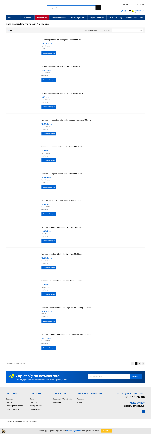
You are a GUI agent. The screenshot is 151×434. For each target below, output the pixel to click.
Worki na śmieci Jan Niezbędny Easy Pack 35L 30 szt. (61, 254)
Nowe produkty (35, 406)
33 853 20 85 (135, 397)
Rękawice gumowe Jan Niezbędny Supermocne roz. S (62, 93)
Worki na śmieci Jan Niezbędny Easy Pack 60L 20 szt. (61, 281)
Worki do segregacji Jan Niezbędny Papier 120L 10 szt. (61, 147)
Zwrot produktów (12, 409)
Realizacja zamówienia (14, 406)
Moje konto (57, 402)
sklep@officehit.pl (134, 405)
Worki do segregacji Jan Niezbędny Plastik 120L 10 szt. (61, 174)
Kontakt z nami (35, 409)
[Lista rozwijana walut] (126, 4)
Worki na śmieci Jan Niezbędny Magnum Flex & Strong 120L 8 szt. (66, 308)
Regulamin (81, 399)
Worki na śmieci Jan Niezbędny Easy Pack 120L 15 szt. (61, 227)
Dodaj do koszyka (49, 53)
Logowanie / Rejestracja (62, 399)
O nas (32, 399)
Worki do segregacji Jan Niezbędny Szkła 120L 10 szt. (61, 200)
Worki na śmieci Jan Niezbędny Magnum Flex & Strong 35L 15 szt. (66, 334)
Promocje (33, 402)
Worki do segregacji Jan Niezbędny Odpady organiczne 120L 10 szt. (66, 120)
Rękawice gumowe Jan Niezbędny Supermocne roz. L (61, 40)
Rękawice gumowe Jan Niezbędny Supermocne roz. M (62, 66)
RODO (79, 402)
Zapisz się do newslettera (38, 375)
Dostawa (9, 399)
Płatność (9, 402)
